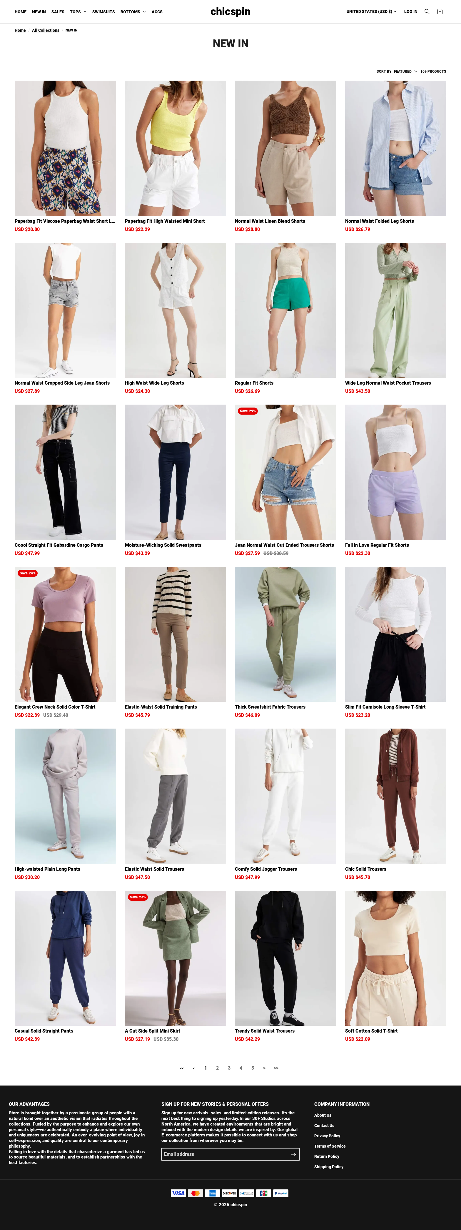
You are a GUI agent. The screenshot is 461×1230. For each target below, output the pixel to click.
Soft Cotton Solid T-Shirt (371, 1031)
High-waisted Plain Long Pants (47, 869)
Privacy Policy (327, 1135)
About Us (322, 1115)
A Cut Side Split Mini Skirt (152, 1031)
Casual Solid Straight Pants (44, 1031)
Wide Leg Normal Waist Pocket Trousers (388, 383)
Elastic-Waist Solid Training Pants (161, 707)
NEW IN (39, 11)
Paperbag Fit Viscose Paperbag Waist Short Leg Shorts (64, 221)
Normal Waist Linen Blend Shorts (270, 221)
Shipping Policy (328, 1166)
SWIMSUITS (103, 11)
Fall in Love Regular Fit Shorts (377, 545)
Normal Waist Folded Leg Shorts (379, 221)
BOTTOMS (130, 11)
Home (20, 30)
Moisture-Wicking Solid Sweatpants (163, 545)
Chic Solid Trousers (365, 869)
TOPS (75, 11)
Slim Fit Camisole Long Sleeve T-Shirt (385, 707)
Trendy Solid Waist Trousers (265, 1031)
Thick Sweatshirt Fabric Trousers (270, 707)
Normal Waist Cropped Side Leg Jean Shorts (62, 383)
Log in (410, 11)
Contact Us (324, 1125)
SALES (57, 11)
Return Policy (326, 1156)
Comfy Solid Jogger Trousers (266, 869)
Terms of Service (330, 1146)
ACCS (157, 11)
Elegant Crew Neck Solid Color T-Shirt (55, 707)
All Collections (45, 30)
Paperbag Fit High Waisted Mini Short (165, 221)
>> (276, 1068)
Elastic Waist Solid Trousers (154, 869)
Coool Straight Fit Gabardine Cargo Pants (59, 545)
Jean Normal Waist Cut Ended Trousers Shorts (284, 545)
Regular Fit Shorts (254, 383)
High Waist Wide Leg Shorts (154, 383)
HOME (20, 11)
